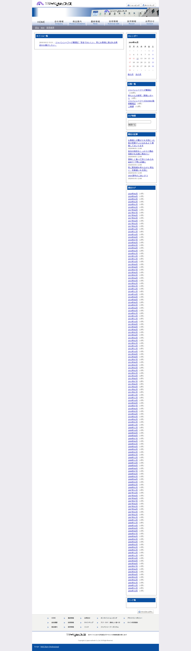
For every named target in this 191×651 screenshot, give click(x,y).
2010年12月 (133, 395)
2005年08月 (133, 563)
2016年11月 (133, 232)
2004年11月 (133, 588)
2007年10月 (133, 493)
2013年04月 (133, 335)
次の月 (138, 74)
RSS (42, 27)
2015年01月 (133, 286)
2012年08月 (133, 357)
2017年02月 (133, 226)
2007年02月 (133, 515)
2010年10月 (133, 400)
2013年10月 (133, 321)
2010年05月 (133, 411)
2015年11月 (133, 259)
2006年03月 (133, 544)
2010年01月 (133, 422)
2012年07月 (133, 359)
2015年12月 (133, 256)
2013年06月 (133, 329)
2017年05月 (133, 218)
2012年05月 (133, 365)
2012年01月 (133, 373)
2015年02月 (133, 283)
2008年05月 (133, 476)
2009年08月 (133, 436)
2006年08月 (133, 531)
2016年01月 (133, 253)
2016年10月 (133, 234)
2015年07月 (133, 270)
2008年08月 (133, 468)
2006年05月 (133, 539)
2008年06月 (133, 474)
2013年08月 (133, 327)
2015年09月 (133, 264)
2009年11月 (133, 427)
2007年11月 (133, 490)
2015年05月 (133, 275)
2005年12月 (133, 553)
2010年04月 (133, 414)
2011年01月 (133, 392)
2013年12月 (133, 316)
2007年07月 (133, 501)
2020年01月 (133, 204)
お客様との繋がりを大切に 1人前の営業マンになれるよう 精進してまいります (141, 143)
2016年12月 (133, 229)
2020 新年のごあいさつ (138, 175)
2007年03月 (133, 512)
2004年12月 (133, 585)
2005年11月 (133, 555)
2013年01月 (133, 343)
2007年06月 (133, 504)
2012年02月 (133, 370)
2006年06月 (133, 536)
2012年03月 (133, 368)
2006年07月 (133, 534)
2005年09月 (133, 561)
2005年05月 (133, 572)
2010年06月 (133, 408)
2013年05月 (133, 332)
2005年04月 (133, 574)
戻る (37, 27)
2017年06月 (133, 215)
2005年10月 (133, 558)
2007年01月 (133, 517)
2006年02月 (133, 547)
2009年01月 (133, 455)
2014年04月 (133, 308)
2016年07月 (133, 240)
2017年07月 (133, 213)
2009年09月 (133, 433)
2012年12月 (133, 346)
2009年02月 (133, 452)
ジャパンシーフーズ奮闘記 (139, 90)
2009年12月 (133, 425)
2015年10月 (133, 261)
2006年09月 (133, 528)
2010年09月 (133, 403)
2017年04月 (133, 221)
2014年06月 (133, 302)
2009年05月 (133, 444)
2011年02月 (133, 389)
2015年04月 (133, 278)
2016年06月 (133, 242)
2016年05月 (133, 245)
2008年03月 (133, 482)
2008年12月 (133, 457)
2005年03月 (133, 577)
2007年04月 (133, 509)
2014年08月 (133, 300)
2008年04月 (133, 479)
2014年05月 (133, 305)
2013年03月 (133, 338)
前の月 (131, 74)
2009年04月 (133, 446)
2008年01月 (133, 487)
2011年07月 (133, 381)
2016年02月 (133, 251)
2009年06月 (133, 441)
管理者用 (50, 27)
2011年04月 (133, 387)
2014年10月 (133, 294)
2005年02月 (133, 580)
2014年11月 (133, 291)
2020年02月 (133, 202)
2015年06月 (133, 272)
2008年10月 (133, 463)
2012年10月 (133, 351)
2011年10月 (133, 376)
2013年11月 (133, 319)
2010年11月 (133, 398)
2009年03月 (133, 449)
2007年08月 (133, 498)
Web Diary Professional (49, 646)
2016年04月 (133, 248)
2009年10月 (133, 430)
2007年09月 (133, 496)
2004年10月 (133, 591)
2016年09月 (133, 237)
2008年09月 (133, 465)
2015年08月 (133, 267)
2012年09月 (133, 354)
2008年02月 (133, 485)
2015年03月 (133, 281)
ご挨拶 (131, 106)
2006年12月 (133, 520)
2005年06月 (133, 569)
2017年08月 (133, 210)
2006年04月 (133, 542)
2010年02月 (133, 419)
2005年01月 (133, 583)
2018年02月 (133, 207)
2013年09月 (133, 324)
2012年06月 (133, 362)
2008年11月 (133, 460)
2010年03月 (133, 417)
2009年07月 (133, 438)
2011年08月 (133, 378)
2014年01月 (133, 313)
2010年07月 (133, 406)
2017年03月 (133, 223)
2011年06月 (133, 384)
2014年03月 (133, 310)
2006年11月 (133, 523)
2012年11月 (133, 348)
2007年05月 (133, 506)
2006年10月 (133, 525)
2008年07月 (133, 471)
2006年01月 (133, 550)
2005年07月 (133, 566)
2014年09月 (133, 297)
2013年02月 (133, 340)
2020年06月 (133, 194)
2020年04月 (133, 196)
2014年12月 (133, 289)
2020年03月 (133, 199)
